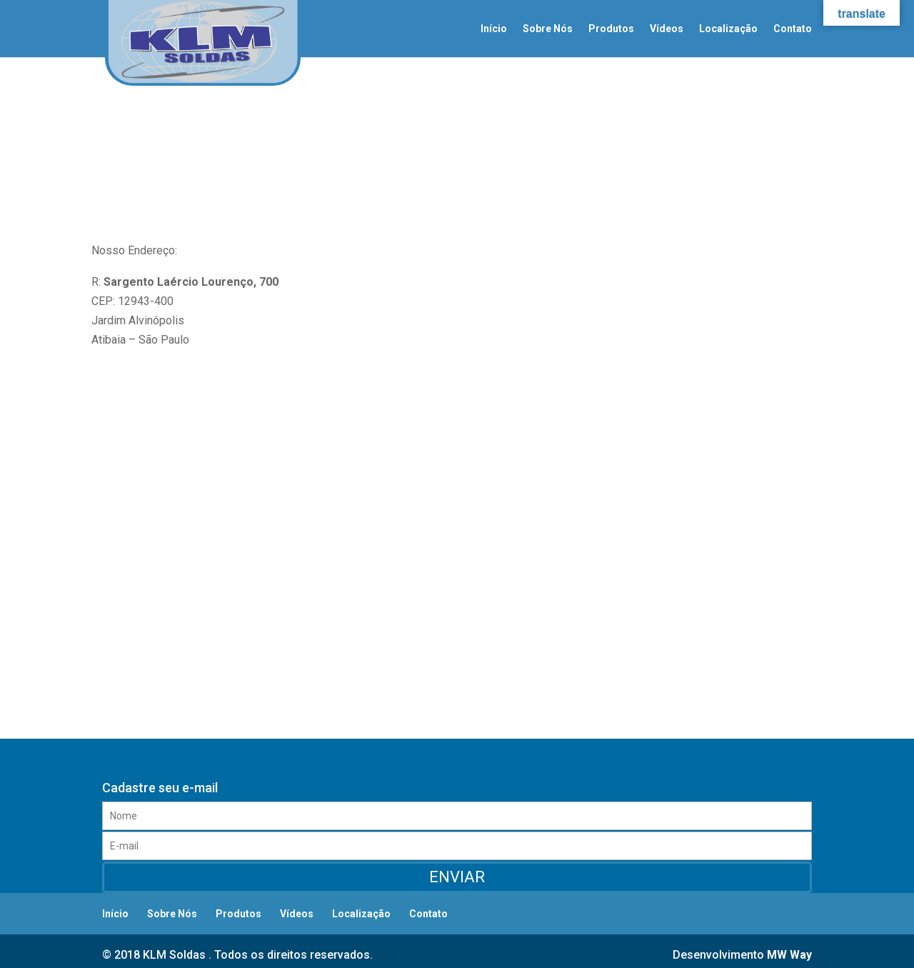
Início (494, 29)
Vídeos (666, 29)
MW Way (789, 955)
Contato (792, 29)
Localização (728, 29)
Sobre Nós (548, 29)
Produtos (611, 29)
